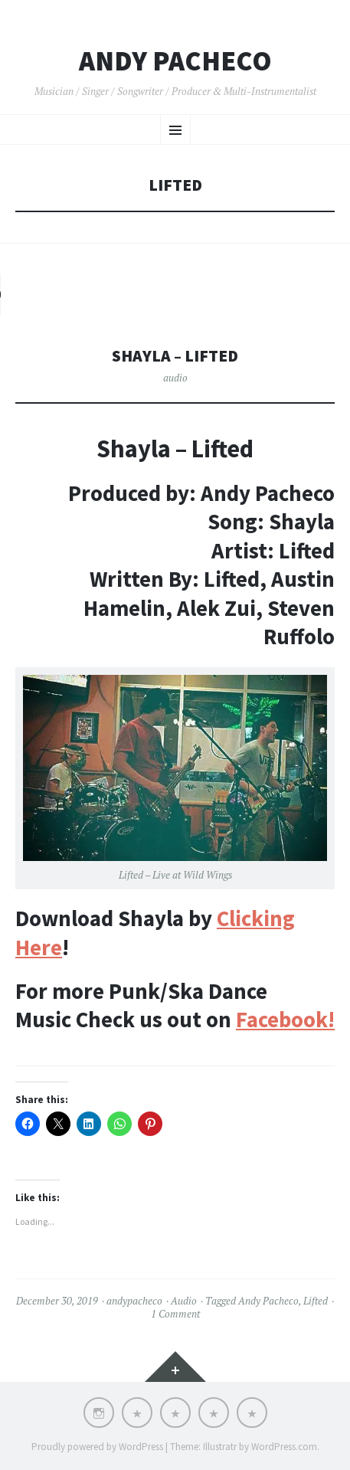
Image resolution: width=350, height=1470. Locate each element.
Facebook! (285, 1019)
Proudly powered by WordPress (97, 1446)
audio (175, 378)
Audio (184, 1301)
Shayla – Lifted (175, 355)
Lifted (315, 1301)
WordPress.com (284, 1446)
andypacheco (134, 1301)
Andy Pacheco (175, 61)
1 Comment (175, 1314)
